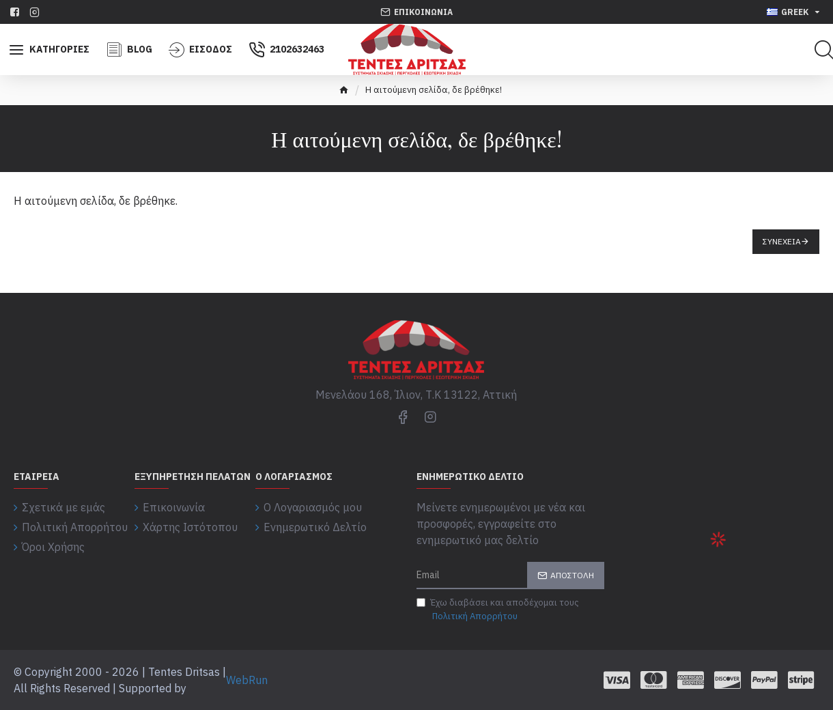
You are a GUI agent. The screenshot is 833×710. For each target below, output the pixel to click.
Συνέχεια (782, 241)
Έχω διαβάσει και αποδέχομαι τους (497, 610)
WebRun (247, 680)
